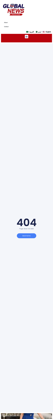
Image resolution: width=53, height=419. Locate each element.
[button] (26, 36)
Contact (6, 26)
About (6, 22)
